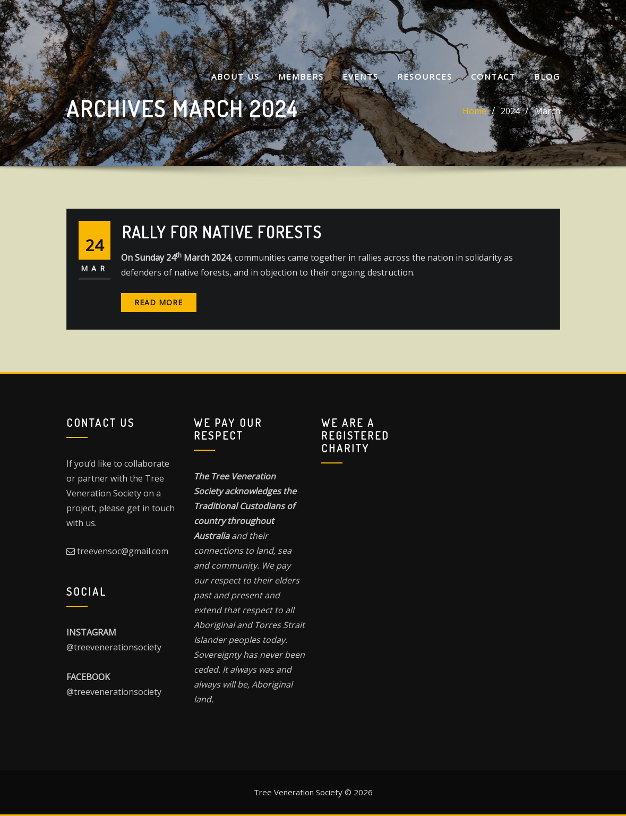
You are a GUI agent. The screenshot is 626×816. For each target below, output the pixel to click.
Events (360, 76)
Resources (424, 76)
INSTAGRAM (91, 632)
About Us (235, 76)
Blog (547, 76)
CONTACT (493, 76)
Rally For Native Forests (222, 232)
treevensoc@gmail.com (122, 551)
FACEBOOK (88, 677)
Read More (158, 302)
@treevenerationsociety (113, 647)
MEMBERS (301, 76)
